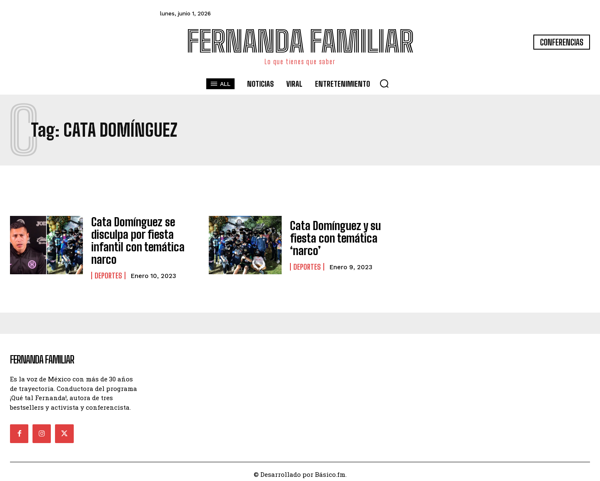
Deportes (108, 270)
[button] (384, 83)
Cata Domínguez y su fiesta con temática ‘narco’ (331, 238)
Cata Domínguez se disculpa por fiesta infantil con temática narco (133, 238)
